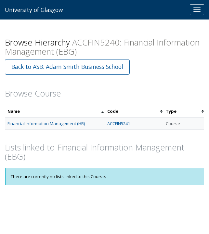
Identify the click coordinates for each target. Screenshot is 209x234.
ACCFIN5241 (118, 123)
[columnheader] (55, 111)
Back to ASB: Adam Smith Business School (67, 67)
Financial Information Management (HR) (46, 123)
